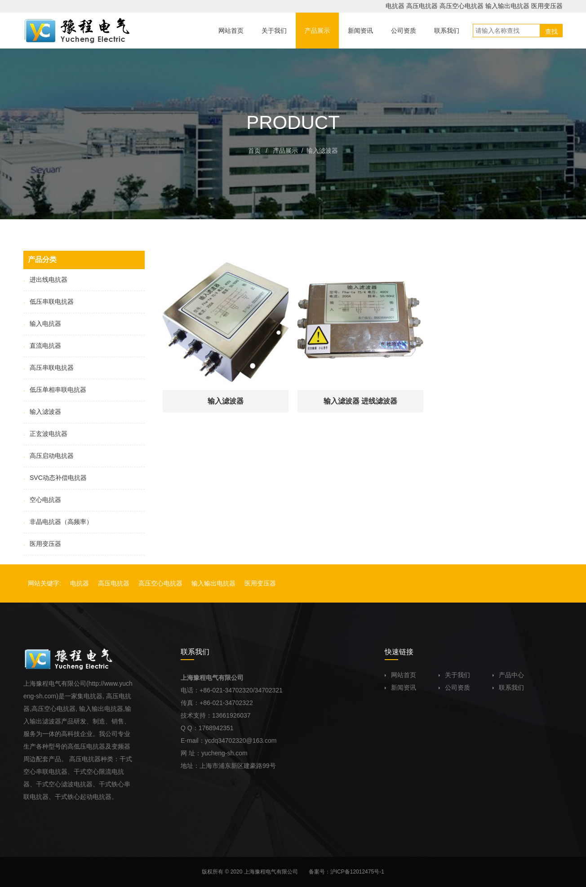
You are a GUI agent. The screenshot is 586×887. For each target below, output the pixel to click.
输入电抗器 (42, 323)
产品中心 (508, 675)
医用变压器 (547, 5)
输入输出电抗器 (507, 5)
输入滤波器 (322, 150)
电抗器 (395, 5)
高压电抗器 (422, 5)
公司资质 (454, 687)
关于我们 (454, 675)
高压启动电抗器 (48, 455)
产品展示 (285, 150)
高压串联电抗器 (48, 367)
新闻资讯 (400, 687)
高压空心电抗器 (462, 5)
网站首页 (400, 675)
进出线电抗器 (45, 279)
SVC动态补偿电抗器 (55, 477)
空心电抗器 (42, 499)
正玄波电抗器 (45, 433)
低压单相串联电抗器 (54, 389)
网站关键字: (44, 583)
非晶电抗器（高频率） (58, 521)
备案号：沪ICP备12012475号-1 (346, 872)
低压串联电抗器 (48, 301)
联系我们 (508, 687)
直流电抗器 (42, 345)
